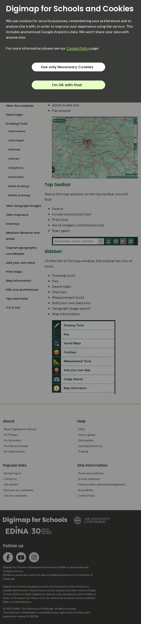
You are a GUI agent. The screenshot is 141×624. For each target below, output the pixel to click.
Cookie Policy (78, 48)
